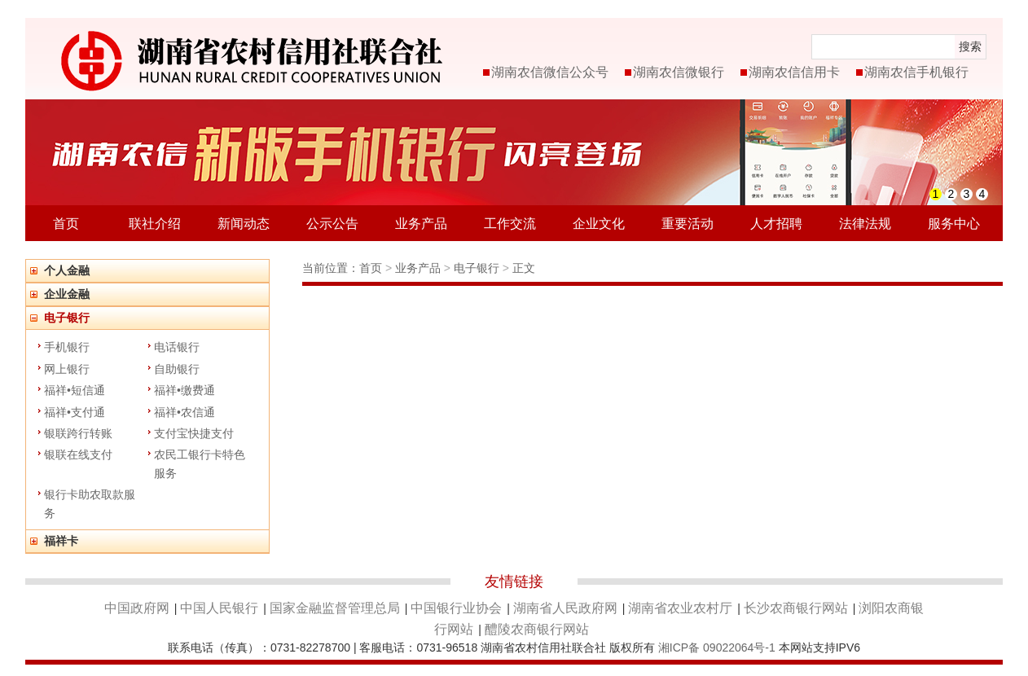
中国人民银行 (219, 608)
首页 (66, 223)
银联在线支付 (78, 454)
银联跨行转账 (78, 433)
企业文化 (599, 223)
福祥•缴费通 (184, 390)
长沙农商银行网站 (796, 608)
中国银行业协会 (456, 608)
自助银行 (177, 368)
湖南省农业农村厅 (680, 608)
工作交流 (510, 223)
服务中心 (954, 223)
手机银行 (67, 346)
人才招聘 (776, 223)
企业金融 (67, 294)
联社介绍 (155, 223)
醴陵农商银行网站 (537, 629)
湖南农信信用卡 (794, 72)
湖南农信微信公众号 (549, 72)
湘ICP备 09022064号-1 (716, 647)
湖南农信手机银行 (916, 72)
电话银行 (177, 346)
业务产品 (421, 223)
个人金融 (67, 270)
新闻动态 (243, 223)
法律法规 (865, 223)
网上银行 (67, 368)
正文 (523, 267)
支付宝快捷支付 (194, 433)
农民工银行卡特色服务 (199, 463)
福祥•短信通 (74, 390)
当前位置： (330, 267)
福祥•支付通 (74, 412)
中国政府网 (136, 608)
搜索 (970, 46)
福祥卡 (61, 540)
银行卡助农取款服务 (89, 503)
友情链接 (514, 581)
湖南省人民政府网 (565, 608)
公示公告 (332, 223)
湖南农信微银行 (678, 72)
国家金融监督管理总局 (335, 608)
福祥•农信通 (184, 412)
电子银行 (67, 317)
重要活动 (687, 223)
